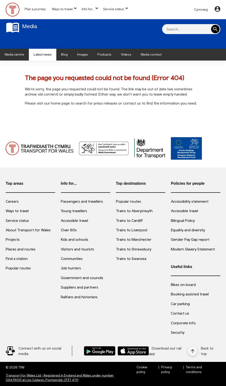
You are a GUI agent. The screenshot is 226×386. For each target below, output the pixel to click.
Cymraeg (201, 9)
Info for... (88, 9)
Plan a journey (35, 9)
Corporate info (183, 323)
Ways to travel (62, 9)
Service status (113, 9)
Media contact (151, 54)
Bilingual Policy (183, 220)
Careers (12, 201)
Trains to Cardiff (129, 220)
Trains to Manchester (133, 239)
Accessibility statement (189, 201)
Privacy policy (166, 369)
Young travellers (74, 211)
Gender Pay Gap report (190, 239)
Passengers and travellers (82, 201)
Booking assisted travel (190, 294)
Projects (13, 239)
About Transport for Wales (28, 230)
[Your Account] (217, 9)
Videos (126, 54)
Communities (72, 258)
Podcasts (104, 54)
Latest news (43, 54)
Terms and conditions (194, 369)
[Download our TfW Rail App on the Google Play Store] (99, 350)
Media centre (14, 54)
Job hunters (71, 268)
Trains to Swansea (131, 258)
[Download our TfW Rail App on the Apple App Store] (133, 350)
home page (60, 103)
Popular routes (18, 268)
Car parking (180, 304)
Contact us (180, 313)
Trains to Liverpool (131, 230)
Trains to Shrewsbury (133, 249)
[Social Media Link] (39, 351)
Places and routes (20, 249)
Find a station (17, 258)
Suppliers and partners (79, 287)
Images (82, 54)
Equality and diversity (188, 230)
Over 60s (69, 230)
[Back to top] (204, 351)
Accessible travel (74, 220)
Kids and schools (74, 239)
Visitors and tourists (77, 249)
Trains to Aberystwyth (134, 211)
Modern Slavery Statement (193, 249)
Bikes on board (183, 284)
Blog (64, 54)
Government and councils (82, 278)
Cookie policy (142, 369)
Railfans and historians (79, 297)
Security (177, 332)
